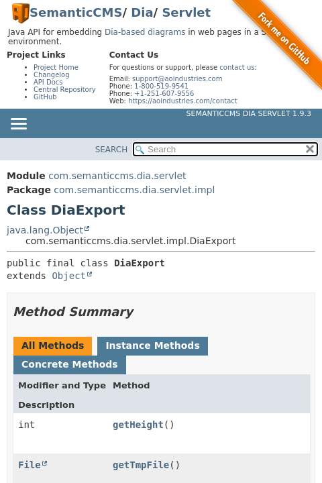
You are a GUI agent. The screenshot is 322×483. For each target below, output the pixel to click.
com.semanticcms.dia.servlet (117, 175)
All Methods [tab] (52, 345)
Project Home (56, 67)
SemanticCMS (76, 12)
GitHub (45, 97)
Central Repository (65, 89)
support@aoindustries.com (177, 79)
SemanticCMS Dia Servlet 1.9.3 (248, 113)
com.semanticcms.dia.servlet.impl (134, 189)
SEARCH (111, 149)
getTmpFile (141, 465)
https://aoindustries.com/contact (182, 101)
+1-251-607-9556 (164, 93)
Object (69, 275)
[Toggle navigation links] (18, 124)
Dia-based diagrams (145, 32)
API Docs (48, 82)
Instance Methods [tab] (152, 345)
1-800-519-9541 (161, 86)
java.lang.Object (45, 230)
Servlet (186, 12)
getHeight (138, 424)
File (29, 465)
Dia (142, 12)
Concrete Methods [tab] (69, 364)
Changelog (52, 74)
